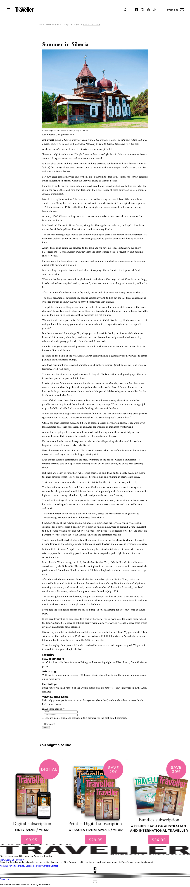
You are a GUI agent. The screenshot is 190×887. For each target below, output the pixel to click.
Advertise (13, 866)
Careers (46, 866)
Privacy (21, 866)
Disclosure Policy (34, 866)
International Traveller (49, 25)
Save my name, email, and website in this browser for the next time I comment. (86, 718)
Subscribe (175, 9)
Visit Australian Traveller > (12, 860)
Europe (66, 25)
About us (4, 866)
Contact (54, 866)
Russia (76, 25)
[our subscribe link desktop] (95, 801)
